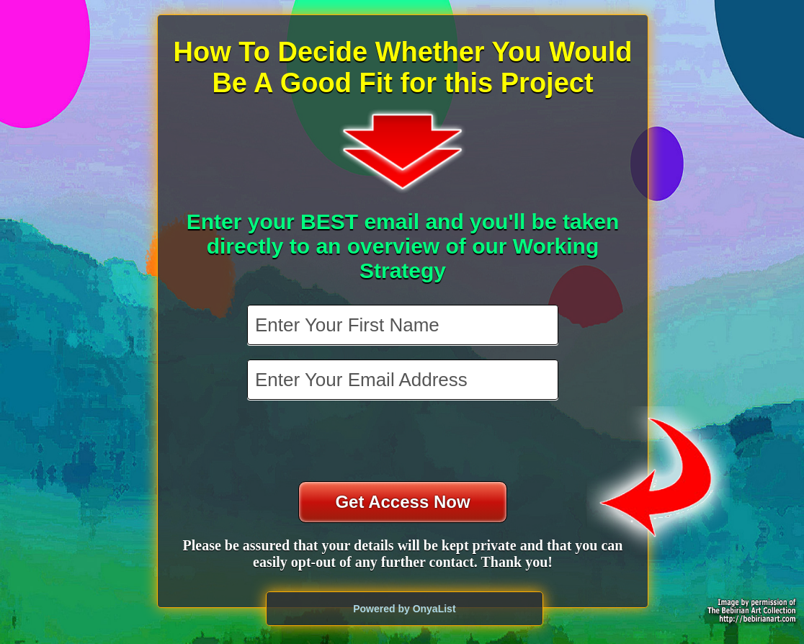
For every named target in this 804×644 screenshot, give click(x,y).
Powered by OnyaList (404, 608)
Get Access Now (402, 501)
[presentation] (404, 442)
